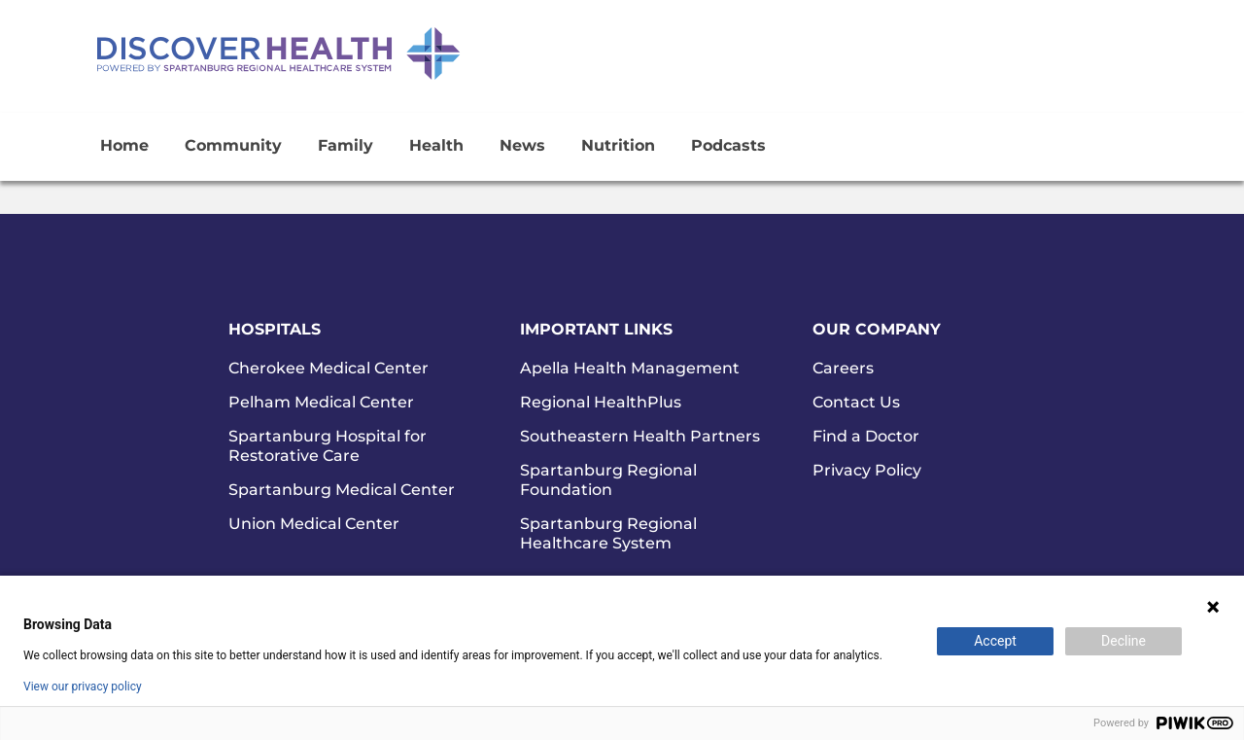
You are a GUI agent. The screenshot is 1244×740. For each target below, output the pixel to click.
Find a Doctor (865, 436)
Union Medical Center (313, 523)
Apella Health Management (630, 368)
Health (436, 145)
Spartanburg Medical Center (341, 489)
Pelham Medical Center (321, 402)
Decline (1123, 641)
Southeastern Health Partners (640, 436)
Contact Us (856, 402)
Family (345, 145)
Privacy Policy (866, 470)
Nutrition (618, 145)
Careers (843, 368)
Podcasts (728, 145)
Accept (995, 641)
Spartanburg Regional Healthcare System (608, 533)
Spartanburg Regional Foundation (608, 480)
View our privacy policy (82, 686)
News (522, 145)
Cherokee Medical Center (328, 368)
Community (233, 145)
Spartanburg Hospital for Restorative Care (327, 446)
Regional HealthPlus (600, 402)
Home (124, 145)
